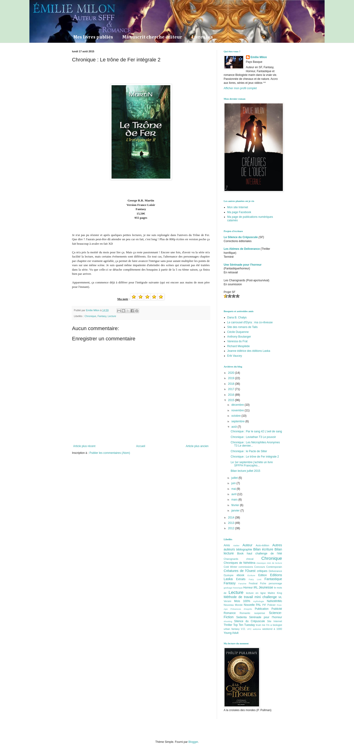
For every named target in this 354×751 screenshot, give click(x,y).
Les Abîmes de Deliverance (242, 248)
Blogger (193, 742)
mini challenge (266, 597)
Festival (253, 583)
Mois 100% (242, 601)
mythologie (258, 601)
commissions (245, 566)
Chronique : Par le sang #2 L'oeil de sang (256, 431)
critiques (262, 571)
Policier (271, 604)
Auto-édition (262, 545)
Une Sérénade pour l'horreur (243, 264)
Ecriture (251, 575)
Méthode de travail (238, 597)
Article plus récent (84, 446)
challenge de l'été (268, 553)
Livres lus (202, 37)
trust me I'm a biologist (269, 625)
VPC (249, 629)
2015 (231, 400)
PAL (258, 604)
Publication (262, 608)
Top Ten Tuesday (244, 625)
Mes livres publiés (93, 37)
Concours (259, 566)
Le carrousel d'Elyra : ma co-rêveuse (250, 322)
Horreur (248, 587)
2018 (231, 383)
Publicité (276, 608)
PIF (264, 604)
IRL (255, 587)
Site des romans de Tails (242, 327)
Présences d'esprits (241, 609)
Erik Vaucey (234, 355)
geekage (228, 587)
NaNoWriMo (274, 601)
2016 (231, 394)
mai (234, 488)
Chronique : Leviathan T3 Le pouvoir (253, 437)
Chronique (90, 316)
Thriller (228, 625)
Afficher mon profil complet (240, 88)
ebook (240, 575)
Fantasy (102, 316)
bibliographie (244, 549)
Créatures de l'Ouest (240, 571)
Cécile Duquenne (238, 332)
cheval (249, 558)
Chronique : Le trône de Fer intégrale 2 (255, 456)
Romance (230, 613)
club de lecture (274, 563)
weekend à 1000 (272, 629)
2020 (231, 372)
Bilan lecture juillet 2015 (245, 470)
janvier (235, 510)
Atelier (236, 545)
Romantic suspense (252, 613)
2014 (231, 517)
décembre (238, 404)
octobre (236, 415)
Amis (227, 545)
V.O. (243, 629)
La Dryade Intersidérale (98, 15)
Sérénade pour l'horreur (265, 617)
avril (234, 494)
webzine (257, 629)
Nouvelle (249, 604)
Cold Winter (230, 566)
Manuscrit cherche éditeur (152, 37)
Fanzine (242, 583)
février (235, 505)
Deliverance (275, 571)
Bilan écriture (263, 549)
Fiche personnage (271, 583)
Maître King (275, 593)
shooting (228, 621)
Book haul (244, 553)
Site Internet (274, 621)
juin (233, 483)
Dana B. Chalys (237, 317)
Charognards (231, 558)
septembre (238, 421)
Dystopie (229, 575)
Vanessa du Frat (237, 341)
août (234, 426)
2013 (231, 523)
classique (261, 563)
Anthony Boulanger (239, 336)
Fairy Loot (255, 579)
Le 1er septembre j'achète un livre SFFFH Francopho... (252, 464)
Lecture (112, 316)
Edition (262, 575)
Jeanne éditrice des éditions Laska (248, 351)
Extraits (240, 579)
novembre (238, 410)
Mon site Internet (237, 207)
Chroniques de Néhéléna (240, 562)
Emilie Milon (259, 57)
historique (238, 587)
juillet (234, 478)
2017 (231, 389)
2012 (231, 528)
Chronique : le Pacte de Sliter (249, 451)
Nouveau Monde (233, 604)
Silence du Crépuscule (249, 621)
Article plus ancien (197, 446)
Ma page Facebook (239, 212)
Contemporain (274, 566)
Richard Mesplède (238, 346)
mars (234, 499)
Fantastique (273, 579)
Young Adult (231, 633)
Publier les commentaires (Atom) (109, 453)
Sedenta (241, 617)
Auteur (247, 545)
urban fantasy (232, 629)
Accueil (140, 446)
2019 (231, 378)
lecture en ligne (256, 593)
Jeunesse (266, 587)
